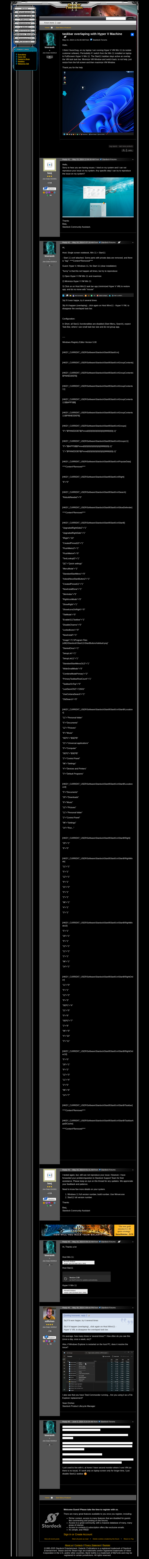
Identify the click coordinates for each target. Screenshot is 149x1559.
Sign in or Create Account (78, 1534)
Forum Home (49, 23)
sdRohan (49, 1321)
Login (59, 23)
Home (47, 28)
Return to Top (129, 1539)
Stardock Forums (98, 40)
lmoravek (50, 47)
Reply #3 (66, 1170)
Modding (21, 61)
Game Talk (22, 57)
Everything (22, 54)
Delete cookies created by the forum (106, 1539)
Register (106, 1545)
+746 (49, 1331)
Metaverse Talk (23, 64)
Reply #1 (66, 159)
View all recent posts (51, 1539)
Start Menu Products (63, 28)
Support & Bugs (24, 59)
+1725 (49, 183)
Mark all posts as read (80, 1539)
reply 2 (84, 1315)
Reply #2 (66, 242)
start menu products (126, 146)
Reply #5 (66, 1308)
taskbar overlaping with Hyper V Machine (92, 34)
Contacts (79, 1545)
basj (49, 173)
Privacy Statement (92, 1545)
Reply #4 (66, 1242)
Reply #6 (66, 1422)
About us (69, 1545)
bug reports (113, 146)
